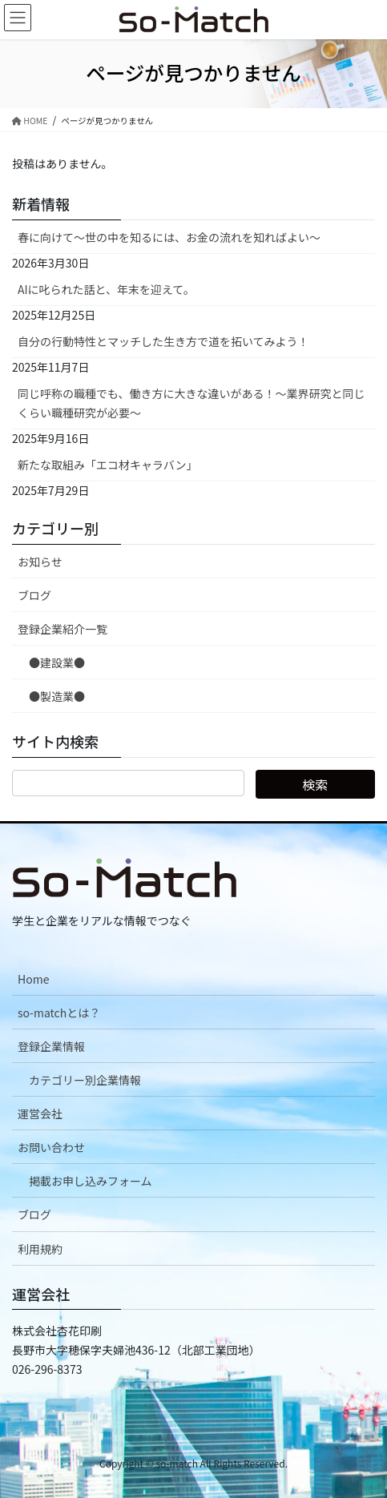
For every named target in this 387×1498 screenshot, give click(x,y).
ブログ (34, 595)
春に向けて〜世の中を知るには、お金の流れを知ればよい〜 (169, 237)
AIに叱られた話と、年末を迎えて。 (106, 289)
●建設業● (57, 662)
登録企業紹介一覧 (62, 629)
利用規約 (40, 1249)
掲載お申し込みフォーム (90, 1181)
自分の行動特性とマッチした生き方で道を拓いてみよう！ (163, 341)
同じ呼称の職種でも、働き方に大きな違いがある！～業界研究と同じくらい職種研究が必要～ (191, 402)
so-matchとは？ (59, 1013)
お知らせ (40, 562)
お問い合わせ (51, 1147)
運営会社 (40, 1113)
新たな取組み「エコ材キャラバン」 (108, 465)
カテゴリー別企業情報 (85, 1080)
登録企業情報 (51, 1046)
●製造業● (57, 696)
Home (33, 979)
